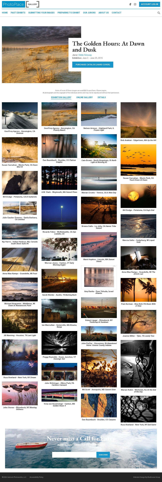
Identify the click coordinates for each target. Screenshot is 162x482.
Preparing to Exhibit (69, 12)
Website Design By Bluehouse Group (146, 477)
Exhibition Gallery (61, 97)
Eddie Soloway (85, 55)
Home (5, 12)
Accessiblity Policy (36, 477)
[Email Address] (74, 455)
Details (102, 97)
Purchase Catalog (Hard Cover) (93, 65)
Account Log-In (149, 4)
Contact (117, 12)
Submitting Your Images (41, 12)
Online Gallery (84, 97)
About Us (104, 12)
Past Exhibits (18, 12)
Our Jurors (89, 12)
